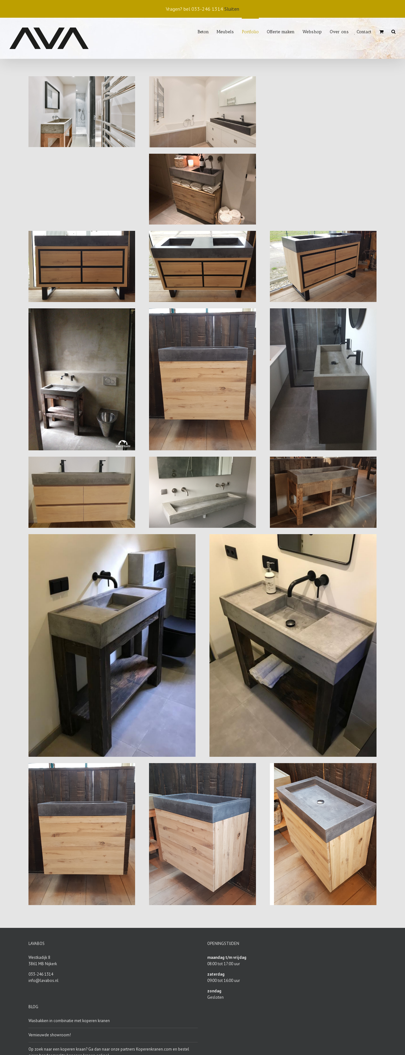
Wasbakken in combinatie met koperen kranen (69, 1020)
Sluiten (231, 9)
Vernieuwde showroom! (49, 1035)
